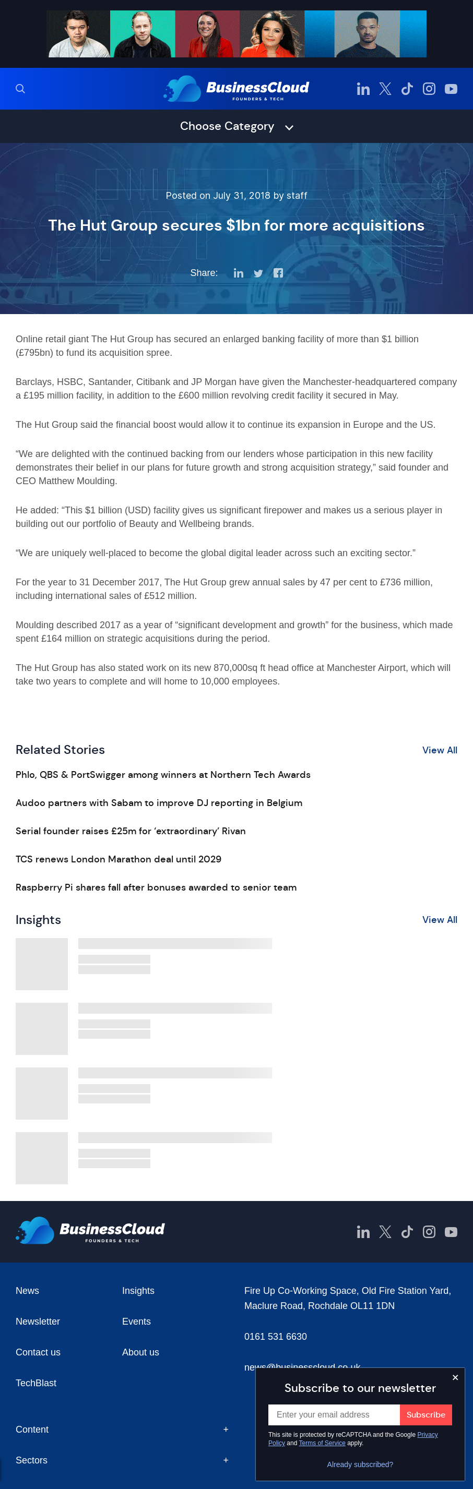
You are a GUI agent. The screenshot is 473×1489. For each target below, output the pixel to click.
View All (439, 750)
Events (136, 1321)
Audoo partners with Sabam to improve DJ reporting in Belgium (159, 803)
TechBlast (36, 1383)
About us (140, 1352)
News (27, 1291)
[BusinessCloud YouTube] (451, 88)
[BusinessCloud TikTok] (407, 88)
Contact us (38, 1352)
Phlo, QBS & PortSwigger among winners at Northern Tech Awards (163, 774)
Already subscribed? (360, 1464)
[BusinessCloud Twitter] (385, 88)
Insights (138, 1291)
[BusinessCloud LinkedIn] (363, 88)
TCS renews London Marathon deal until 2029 (118, 859)
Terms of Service (322, 1443)
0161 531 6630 (275, 1336)
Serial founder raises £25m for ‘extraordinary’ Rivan (131, 831)
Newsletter (38, 1321)
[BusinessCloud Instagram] (429, 88)
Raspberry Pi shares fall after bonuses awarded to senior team (156, 887)
